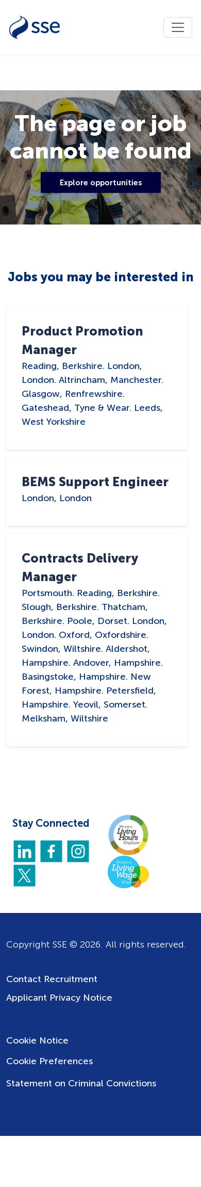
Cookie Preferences (49, 1061)
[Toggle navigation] (177, 27)
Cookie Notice (37, 1040)
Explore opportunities (101, 182)
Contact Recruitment (51, 979)
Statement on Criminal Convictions (81, 1083)
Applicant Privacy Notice (59, 997)
